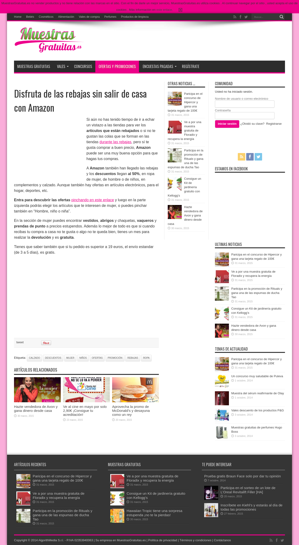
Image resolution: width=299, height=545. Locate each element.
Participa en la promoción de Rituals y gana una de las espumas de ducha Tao (185, 159)
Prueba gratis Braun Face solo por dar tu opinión (242, 476)
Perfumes (110, 16)
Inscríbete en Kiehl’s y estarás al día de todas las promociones (251, 507)
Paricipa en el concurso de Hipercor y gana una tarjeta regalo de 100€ (185, 102)
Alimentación (66, 16)
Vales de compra (89, 16)
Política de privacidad (162, 540)
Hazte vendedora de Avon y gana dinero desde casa (36, 409)
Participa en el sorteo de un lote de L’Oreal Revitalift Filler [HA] (248, 490)
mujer (70, 358)
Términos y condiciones (195, 540)
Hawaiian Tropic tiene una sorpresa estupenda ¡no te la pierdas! (154, 513)
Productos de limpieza (135, 16)
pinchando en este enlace (92, 200)
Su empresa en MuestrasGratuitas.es (121, 540)
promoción (115, 358)
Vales (63, 66)
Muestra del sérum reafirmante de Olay (257, 393)
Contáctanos (222, 540)
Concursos (83, 66)
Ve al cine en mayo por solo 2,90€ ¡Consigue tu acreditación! (85, 411)
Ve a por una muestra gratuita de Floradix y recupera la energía (184, 130)
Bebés (30, 16)
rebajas (132, 358)
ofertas (97, 358)
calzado (34, 358)
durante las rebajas (115, 142)
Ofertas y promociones (117, 66)
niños (83, 358)
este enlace (164, 9)
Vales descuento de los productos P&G (257, 410)
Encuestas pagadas (160, 66)
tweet (20, 342)
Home (17, 16)
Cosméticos (46, 16)
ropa (146, 358)
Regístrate (190, 66)
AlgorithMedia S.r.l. (51, 540)
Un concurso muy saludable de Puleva (257, 376)
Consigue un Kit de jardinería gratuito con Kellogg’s (184, 187)
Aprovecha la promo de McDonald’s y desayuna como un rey (131, 411)
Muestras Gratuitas (33, 66)
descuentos (53, 358)
